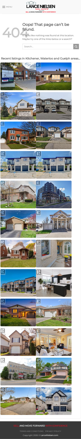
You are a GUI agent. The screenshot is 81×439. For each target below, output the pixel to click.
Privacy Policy (53, 431)
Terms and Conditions (31, 431)
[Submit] (76, 46)
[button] (7, 6)
